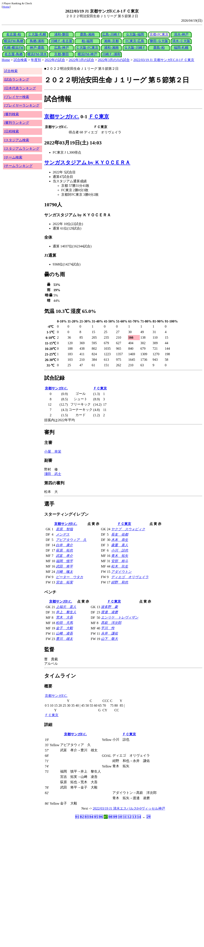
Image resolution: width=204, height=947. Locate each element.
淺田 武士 (52, 474)
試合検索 (20, 60)
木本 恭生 (119, 540)
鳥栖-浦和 (37, 41)
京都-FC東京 (159, 34)
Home (6, 6)
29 (148, 817)
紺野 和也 (119, 582)
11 (124, 817)
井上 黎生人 (66, 612)
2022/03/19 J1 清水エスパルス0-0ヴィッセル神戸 (129, 808)
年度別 (36, 60)
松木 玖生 (119, 566)
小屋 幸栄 (52, 451)
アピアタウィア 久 (71, 540)
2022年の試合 (55, 60)
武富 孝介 (64, 556)
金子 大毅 (64, 628)
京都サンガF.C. (61, 116)
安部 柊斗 (119, 561)
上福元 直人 (66, 607)
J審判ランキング (16, 122)
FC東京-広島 (135, 41)
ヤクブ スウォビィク (128, 529)
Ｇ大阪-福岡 (135, 34)
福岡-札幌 (181, 47)
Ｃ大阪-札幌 (37, 34)
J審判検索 (11, 114)
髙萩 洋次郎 (111, 623)
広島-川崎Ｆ (111, 34)
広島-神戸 (61, 47)
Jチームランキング (18, 166)
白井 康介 (64, 545)
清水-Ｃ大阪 (181, 41)
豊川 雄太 (64, 638)
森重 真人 (119, 545)
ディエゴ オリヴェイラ (130, 577)
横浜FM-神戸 (87, 54)
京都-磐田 (61, 54)
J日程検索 (11, 131)
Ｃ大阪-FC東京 (87, 47)
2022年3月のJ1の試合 (114, 60)
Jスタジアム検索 (16, 140)
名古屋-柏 (13, 34)
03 (86, 817)
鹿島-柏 (158, 47)
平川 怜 (108, 628)
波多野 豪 (109, 607)
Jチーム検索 (13, 157)
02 (82, 817)
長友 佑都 (119, 534)
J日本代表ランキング (20, 88)
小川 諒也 (119, 550)
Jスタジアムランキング (21, 148)
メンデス (62, 534)
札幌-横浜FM (13, 47)
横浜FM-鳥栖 (13, 41)
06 (101, 817)
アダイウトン (121, 571)
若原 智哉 (64, 529)
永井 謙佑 (109, 633)
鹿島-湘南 (87, 34)
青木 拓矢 (119, 556)
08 (110, 817)
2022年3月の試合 (81, 60)
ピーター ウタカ (69, 577)
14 (139, 817)
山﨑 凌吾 (64, 633)
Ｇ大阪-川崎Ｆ (135, 47)
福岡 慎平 (64, 561)
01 (77, 817)
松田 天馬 (64, 623)
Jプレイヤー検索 (16, 97)
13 (134, 817)
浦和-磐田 (61, 34)
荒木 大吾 (64, 617)
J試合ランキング (16, 79)
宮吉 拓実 (64, 582)
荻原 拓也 (64, 550)
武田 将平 (64, 566)
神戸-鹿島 (37, 47)
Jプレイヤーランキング (21, 105)
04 (91, 817)
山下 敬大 (109, 638)
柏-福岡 (87, 41)
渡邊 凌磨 (109, 612)
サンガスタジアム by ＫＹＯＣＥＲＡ (87, 162)
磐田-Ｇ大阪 (159, 41)
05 (96, 817)
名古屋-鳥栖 (13, 54)
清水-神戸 (181, 34)
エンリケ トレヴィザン (119, 617)
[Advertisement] (82, 853)
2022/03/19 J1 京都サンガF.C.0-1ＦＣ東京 (163, 60)
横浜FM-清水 (37, 54)
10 (120, 817)
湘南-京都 (111, 41)
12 (129, 817)
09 (115, 817)
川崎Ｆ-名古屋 (61, 41)
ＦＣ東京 (99, 116)
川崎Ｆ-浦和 (111, 54)
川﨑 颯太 (64, 571)
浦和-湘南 (111, 47)
